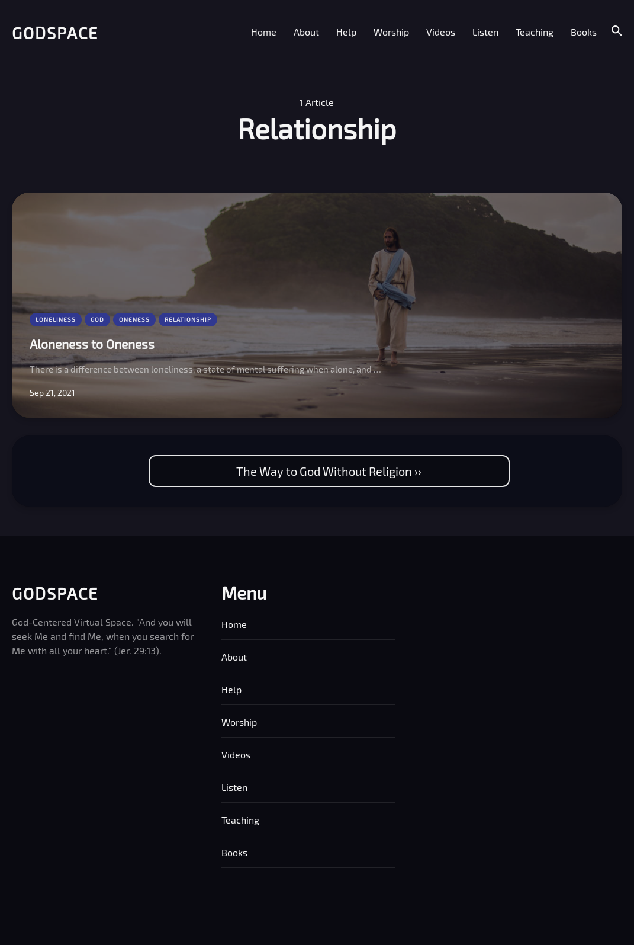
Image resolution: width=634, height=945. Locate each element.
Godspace (55, 32)
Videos (440, 31)
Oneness (134, 319)
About (306, 31)
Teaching (534, 31)
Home (263, 31)
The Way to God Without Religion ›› (328, 471)
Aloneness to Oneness (92, 344)
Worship (391, 31)
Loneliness (56, 319)
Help (346, 31)
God (97, 319)
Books (584, 31)
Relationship (188, 319)
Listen (485, 31)
